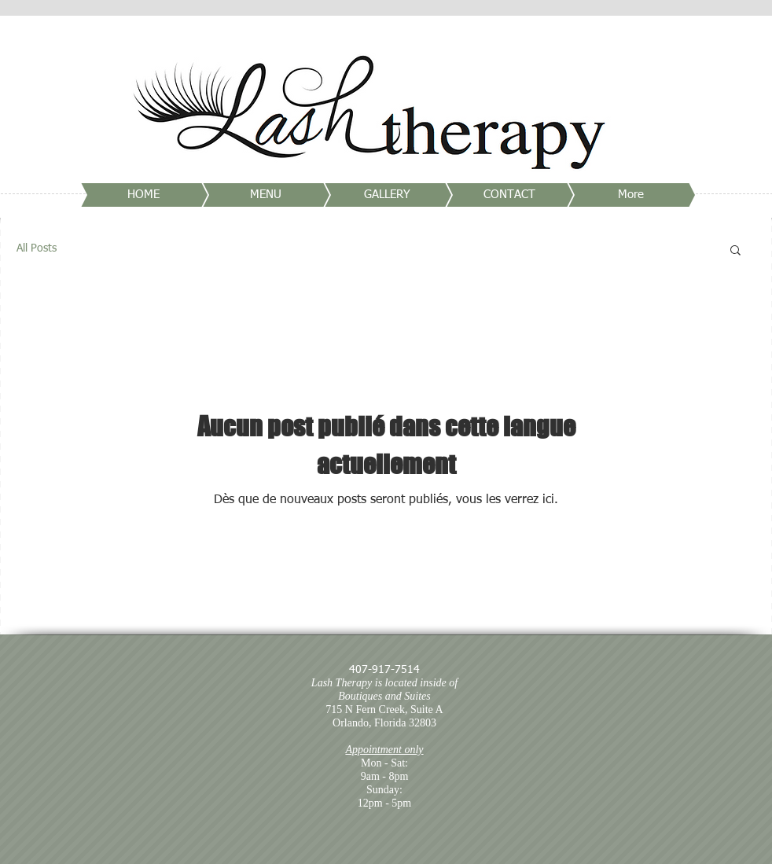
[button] (735, 251)
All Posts (37, 248)
